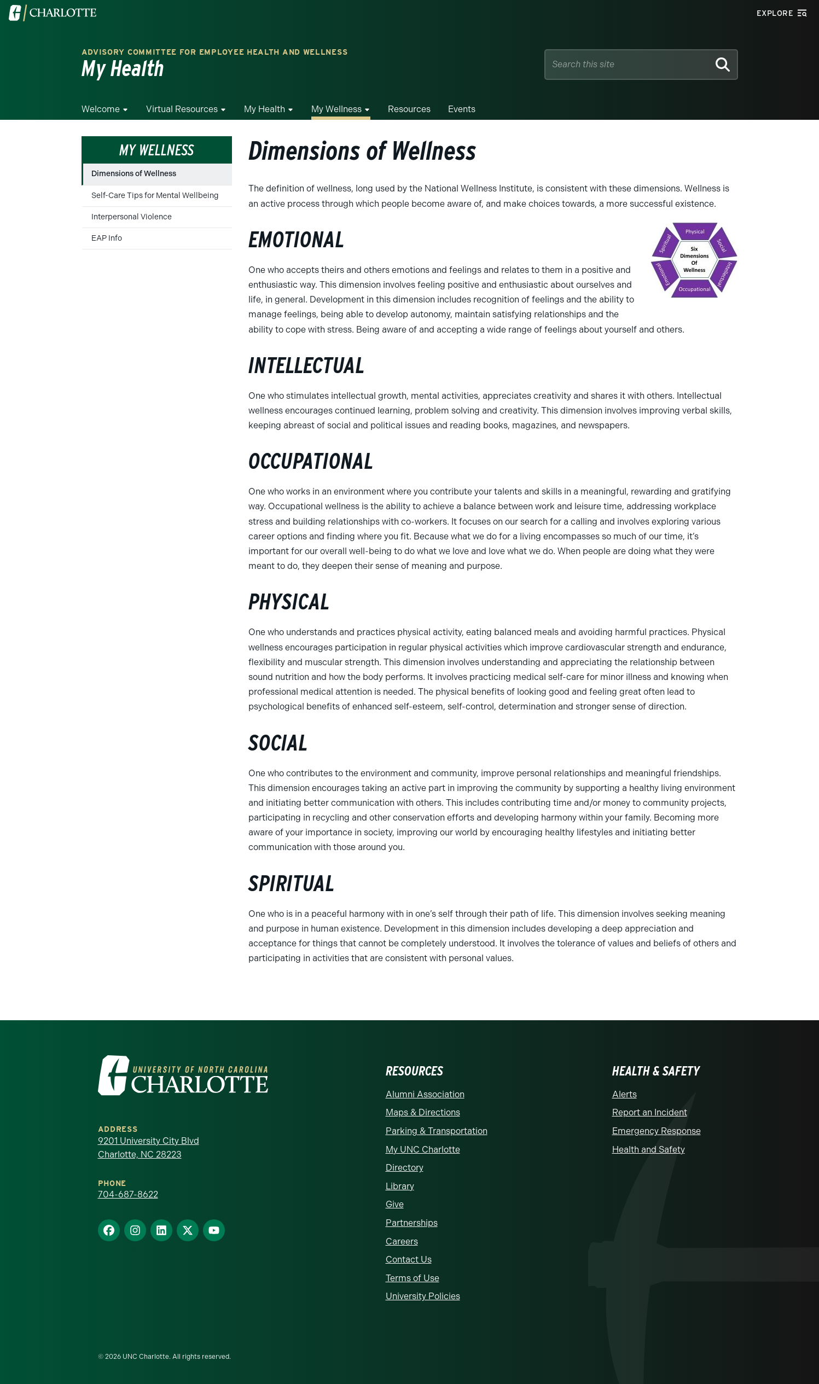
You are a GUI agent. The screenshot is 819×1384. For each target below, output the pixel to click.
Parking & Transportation (436, 1131)
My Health (264, 109)
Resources (409, 109)
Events (461, 109)
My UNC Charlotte (423, 1149)
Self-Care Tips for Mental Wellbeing (155, 195)
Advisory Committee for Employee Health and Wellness (215, 52)
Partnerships (412, 1223)
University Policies (423, 1296)
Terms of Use (412, 1278)
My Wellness (336, 109)
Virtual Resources (182, 109)
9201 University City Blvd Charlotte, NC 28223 (148, 1148)
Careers (402, 1241)
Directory (404, 1167)
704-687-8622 (128, 1194)
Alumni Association (425, 1094)
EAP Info (106, 238)
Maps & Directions (423, 1112)
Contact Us (409, 1259)
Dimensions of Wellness (133, 173)
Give (395, 1204)
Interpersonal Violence (131, 217)
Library (400, 1186)
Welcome (101, 109)
